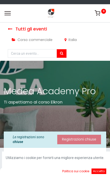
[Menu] (7, 13)
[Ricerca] (42, 172)
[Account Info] (93, 172)
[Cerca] (61, 53)
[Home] (16, 172)
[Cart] (68, 172)
